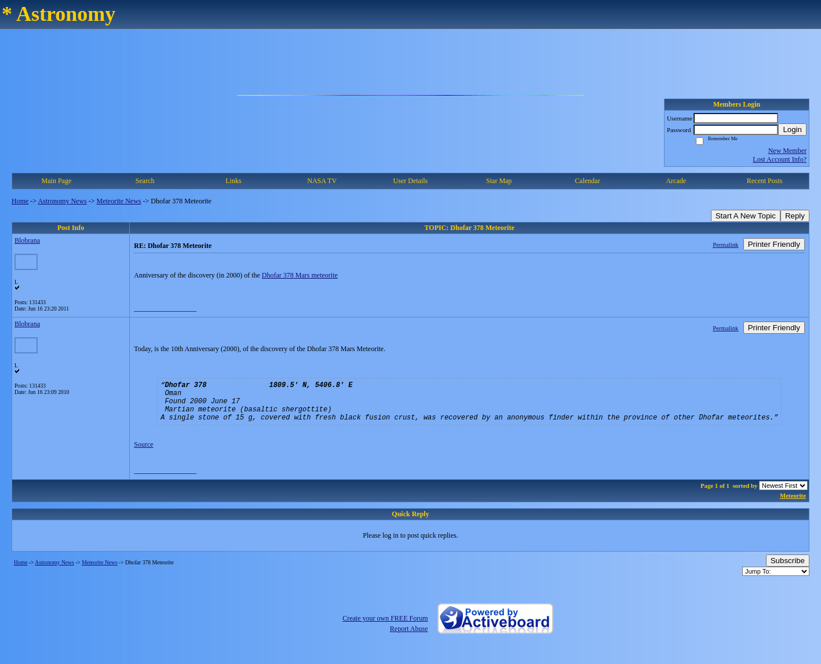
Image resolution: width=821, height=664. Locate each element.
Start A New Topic (746, 215)
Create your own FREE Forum (385, 629)
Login (792, 129)
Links (233, 181)
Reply (795, 215)
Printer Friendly (774, 244)
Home (20, 201)
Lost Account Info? (780, 159)
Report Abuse (409, 639)
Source (143, 455)
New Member (787, 151)
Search (145, 181)
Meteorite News (119, 201)
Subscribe (788, 571)
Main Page (57, 181)
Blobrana (27, 240)
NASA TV (322, 181)
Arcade (676, 181)
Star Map (499, 181)
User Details (410, 181)
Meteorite (793, 505)
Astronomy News (62, 201)
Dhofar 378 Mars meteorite (300, 275)
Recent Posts (765, 181)
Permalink (725, 244)
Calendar (587, 181)
